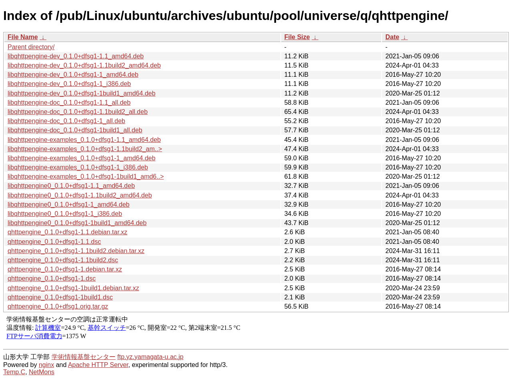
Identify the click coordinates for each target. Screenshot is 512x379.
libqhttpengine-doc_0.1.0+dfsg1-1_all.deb (66, 121)
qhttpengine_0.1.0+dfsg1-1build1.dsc (60, 297)
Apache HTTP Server (98, 364)
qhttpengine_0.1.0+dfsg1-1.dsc (52, 278)
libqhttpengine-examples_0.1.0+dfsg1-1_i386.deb (78, 167)
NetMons (41, 372)
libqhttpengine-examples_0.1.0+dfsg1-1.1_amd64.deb (84, 139)
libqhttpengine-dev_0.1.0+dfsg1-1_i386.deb (69, 83)
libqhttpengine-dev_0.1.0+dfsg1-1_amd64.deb (73, 74)
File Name (23, 37)
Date (392, 37)
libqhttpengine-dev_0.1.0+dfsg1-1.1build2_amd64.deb (84, 65)
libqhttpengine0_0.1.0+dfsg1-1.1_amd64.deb (71, 185)
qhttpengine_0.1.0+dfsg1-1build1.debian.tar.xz (73, 288)
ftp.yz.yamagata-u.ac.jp (150, 356)
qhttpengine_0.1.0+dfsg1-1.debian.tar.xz (65, 269)
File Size (297, 37)
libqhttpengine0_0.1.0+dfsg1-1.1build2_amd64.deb (80, 195)
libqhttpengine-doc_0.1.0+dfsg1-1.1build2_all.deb (78, 111)
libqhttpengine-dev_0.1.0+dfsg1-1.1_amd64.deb (76, 56)
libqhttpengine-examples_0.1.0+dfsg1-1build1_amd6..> (86, 176)
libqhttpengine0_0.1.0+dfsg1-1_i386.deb (65, 213)
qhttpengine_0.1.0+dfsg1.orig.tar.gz (58, 306)
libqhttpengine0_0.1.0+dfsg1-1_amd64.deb (69, 204)
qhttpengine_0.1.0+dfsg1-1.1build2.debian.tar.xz (76, 250)
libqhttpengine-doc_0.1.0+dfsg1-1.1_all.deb (69, 102)
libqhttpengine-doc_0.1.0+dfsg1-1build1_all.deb (75, 130)
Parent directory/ (31, 47)
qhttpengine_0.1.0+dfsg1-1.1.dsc (54, 241)
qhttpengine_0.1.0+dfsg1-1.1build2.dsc (63, 260)
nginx (46, 364)
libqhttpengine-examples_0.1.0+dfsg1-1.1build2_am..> (85, 149)
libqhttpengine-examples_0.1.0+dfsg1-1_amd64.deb (82, 158)
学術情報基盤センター (84, 356)
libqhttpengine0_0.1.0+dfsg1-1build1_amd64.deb (77, 222)
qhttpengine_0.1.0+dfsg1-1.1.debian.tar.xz (67, 232)
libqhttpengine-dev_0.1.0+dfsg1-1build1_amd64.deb (82, 93)
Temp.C (14, 372)
